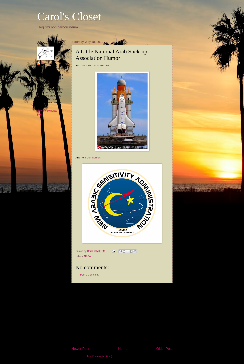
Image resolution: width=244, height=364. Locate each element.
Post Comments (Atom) (99, 356)
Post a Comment (89, 274)
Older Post (164, 349)
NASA (87, 256)
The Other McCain (98, 65)
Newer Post (80, 349)
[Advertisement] (122, 315)
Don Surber (93, 157)
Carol (44, 63)
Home (122, 349)
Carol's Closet (69, 16)
